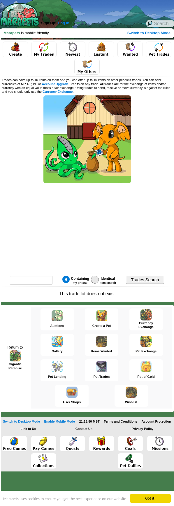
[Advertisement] (81, 9)
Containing (75, 280)
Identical (103, 280)
